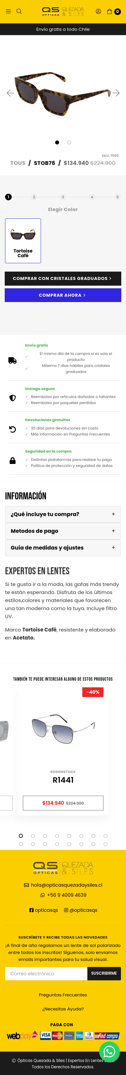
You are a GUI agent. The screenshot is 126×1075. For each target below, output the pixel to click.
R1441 (62, 780)
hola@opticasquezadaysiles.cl (63, 885)
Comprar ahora (63, 295)
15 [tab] (93, 844)
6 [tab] (81, 836)
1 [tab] (57, 142)
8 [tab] (105, 836)
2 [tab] (69, 142)
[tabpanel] (63, 93)
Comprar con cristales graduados (63, 279)
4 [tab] (57, 836)
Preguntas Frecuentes (63, 995)
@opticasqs (80, 910)
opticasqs (43, 910)
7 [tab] (93, 836)
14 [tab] (81, 844)
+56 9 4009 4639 (63, 895)
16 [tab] (105, 844)
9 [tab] (21, 844)
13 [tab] (69, 844)
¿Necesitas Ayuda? (63, 1009)
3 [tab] (45, 836)
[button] (8, 12)
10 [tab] (33, 844)
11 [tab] (45, 844)
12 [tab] (57, 844)
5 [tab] (69, 836)
